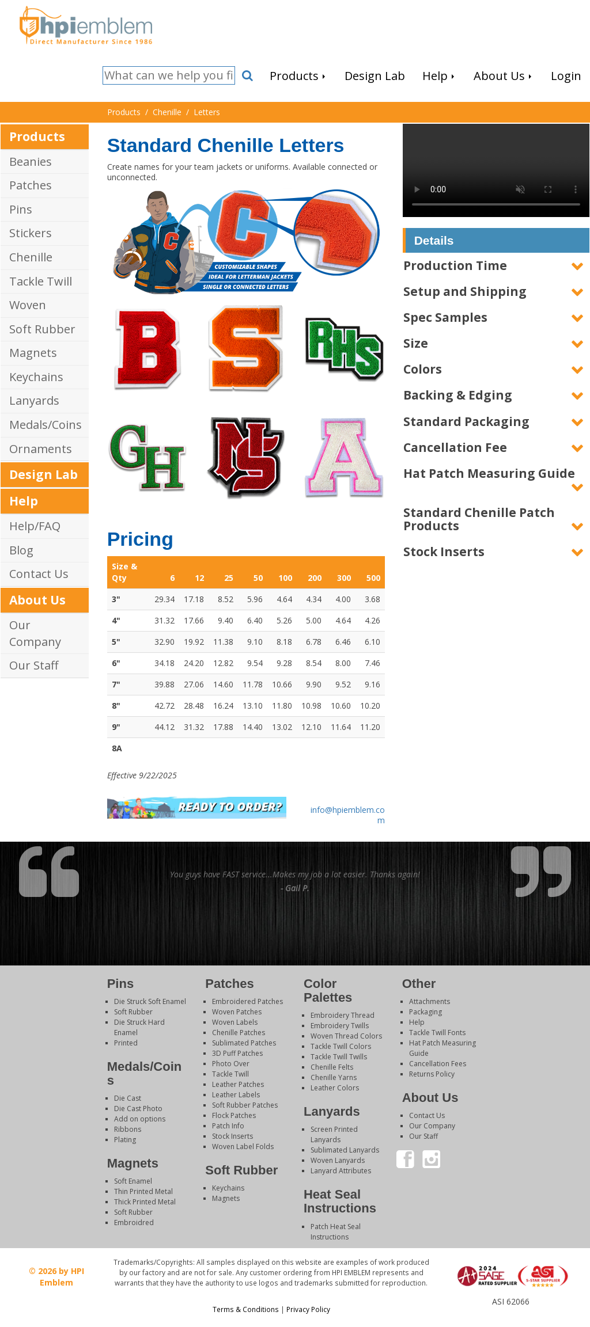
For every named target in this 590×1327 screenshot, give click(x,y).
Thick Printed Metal (145, 1202)
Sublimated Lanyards (345, 1150)
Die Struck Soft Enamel (150, 1001)
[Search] (169, 75)
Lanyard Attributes (341, 1171)
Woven (27, 305)
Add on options (139, 1119)
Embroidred (134, 1222)
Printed (126, 1043)
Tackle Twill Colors (341, 1046)
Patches (30, 185)
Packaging (425, 1012)
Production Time (455, 265)
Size (415, 343)
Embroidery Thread (343, 1015)
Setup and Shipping (465, 291)
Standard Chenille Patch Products (479, 519)
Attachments (429, 1001)
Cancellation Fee (455, 447)
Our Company (35, 633)
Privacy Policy (308, 1309)
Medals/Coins (45, 424)
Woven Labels (235, 1022)
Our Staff (33, 665)
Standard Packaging (466, 421)
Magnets (33, 352)
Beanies (30, 161)
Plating (125, 1140)
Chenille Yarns (334, 1077)
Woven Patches (237, 1012)
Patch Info (228, 1126)
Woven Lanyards (338, 1160)
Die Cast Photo (138, 1108)
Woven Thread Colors (346, 1036)
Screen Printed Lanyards (334, 1134)
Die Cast (127, 1098)
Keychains (36, 377)
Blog (21, 550)
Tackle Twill (40, 281)
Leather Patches (238, 1084)
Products (37, 136)
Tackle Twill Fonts (437, 1032)
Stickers (30, 233)
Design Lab (43, 474)
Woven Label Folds (243, 1146)
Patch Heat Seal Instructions (336, 1232)
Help (23, 501)
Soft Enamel (133, 1181)
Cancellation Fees (437, 1064)
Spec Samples (445, 317)
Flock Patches (234, 1115)
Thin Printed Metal (143, 1191)
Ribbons (127, 1129)
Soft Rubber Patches (245, 1105)
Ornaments (40, 449)
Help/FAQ (34, 526)
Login (510, 1312)
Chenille (30, 257)
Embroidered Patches (247, 1001)
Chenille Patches (238, 1032)
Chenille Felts (332, 1067)
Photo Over (230, 1064)
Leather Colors (335, 1088)
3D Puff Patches (237, 1053)
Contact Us (39, 573)
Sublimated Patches (244, 1043)
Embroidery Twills (340, 1026)
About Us (37, 600)
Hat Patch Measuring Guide (489, 473)
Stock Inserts (444, 551)
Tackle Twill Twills (339, 1057)
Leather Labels (236, 1095)
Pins (20, 209)
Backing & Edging (457, 395)
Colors (422, 369)
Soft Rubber (42, 329)
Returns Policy (432, 1074)
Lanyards (34, 400)
